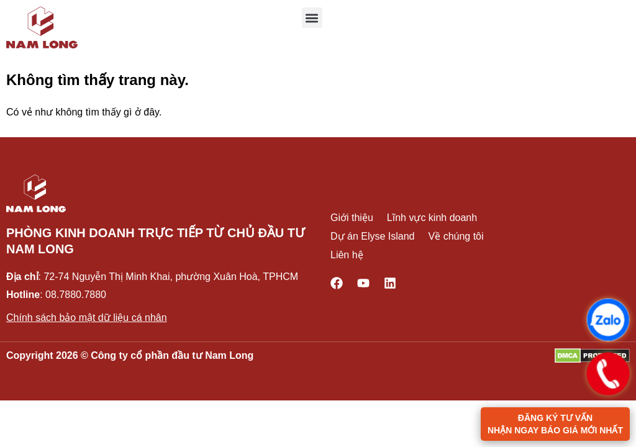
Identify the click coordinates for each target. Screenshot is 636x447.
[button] (312, 17)
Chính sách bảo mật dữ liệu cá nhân (86, 317)
